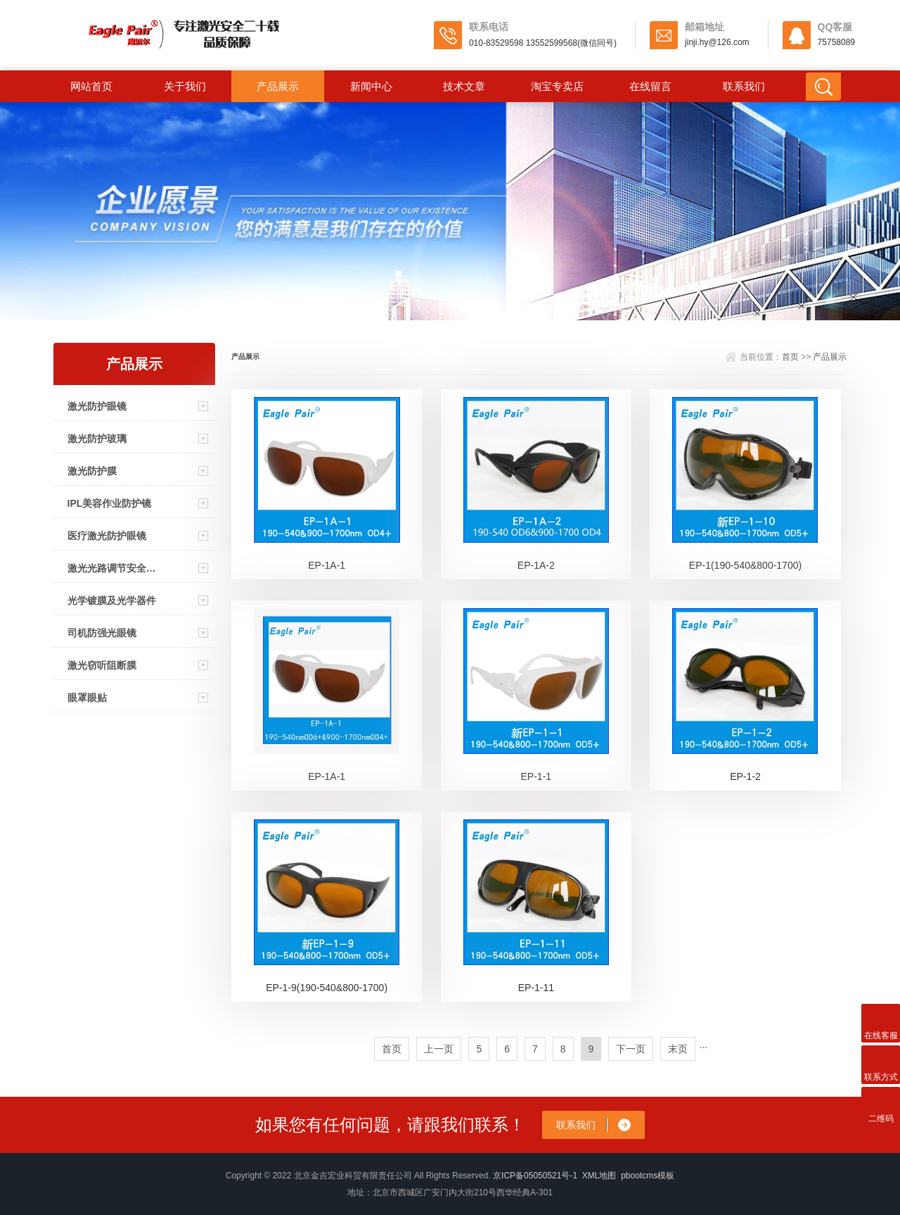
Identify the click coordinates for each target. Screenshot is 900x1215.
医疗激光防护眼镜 (107, 535)
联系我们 (744, 86)
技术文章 (464, 86)
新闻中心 (371, 86)
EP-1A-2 (536, 565)
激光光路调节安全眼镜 (112, 568)
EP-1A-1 (326, 565)
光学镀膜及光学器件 (112, 600)
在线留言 (650, 86)
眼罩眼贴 (87, 697)
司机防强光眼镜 (102, 632)
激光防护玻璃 (97, 438)
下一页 (630, 1049)
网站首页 (91, 86)
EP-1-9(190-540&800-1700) (326, 987)
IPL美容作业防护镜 (110, 503)
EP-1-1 (536, 776)
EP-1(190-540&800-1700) (745, 565)
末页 (678, 1049)
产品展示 (278, 86)
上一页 (439, 1049)
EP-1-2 (745, 776)
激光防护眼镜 (97, 406)
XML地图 (599, 1176)
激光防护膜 (92, 471)
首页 (790, 357)
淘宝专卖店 (557, 86)
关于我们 (185, 86)
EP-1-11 (536, 987)
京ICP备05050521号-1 (535, 1176)
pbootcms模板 (647, 1176)
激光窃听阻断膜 (102, 665)
